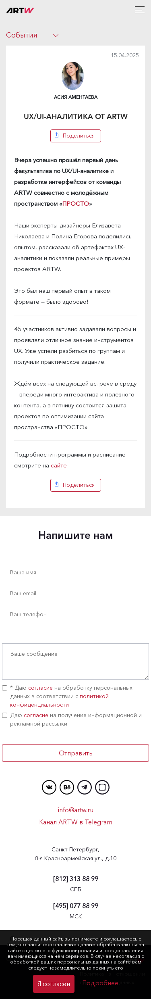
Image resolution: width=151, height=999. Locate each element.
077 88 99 (75, 906)
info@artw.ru (75, 810)
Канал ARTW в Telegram (75, 822)
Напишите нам (75, 535)
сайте (59, 465)
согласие (40, 687)
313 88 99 (75, 879)
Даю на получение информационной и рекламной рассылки (72, 719)
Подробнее (100, 983)
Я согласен (53, 984)
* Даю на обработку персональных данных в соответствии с (67, 696)
